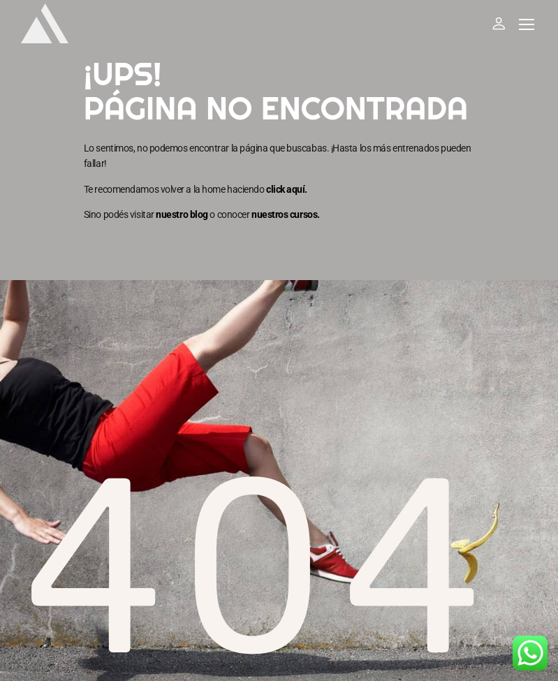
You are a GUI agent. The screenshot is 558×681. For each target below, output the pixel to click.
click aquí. (286, 189)
